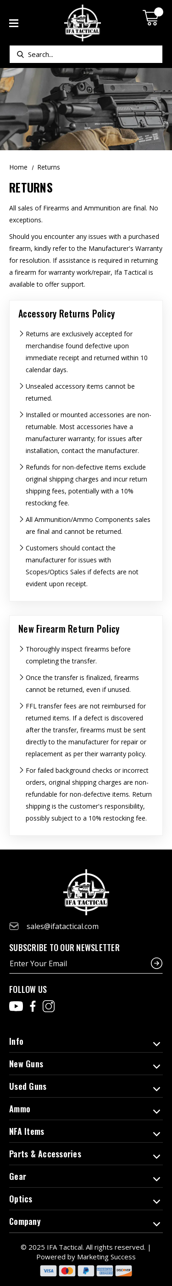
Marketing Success (106, 1256)
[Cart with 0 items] (153, 18)
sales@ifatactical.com (63, 926)
